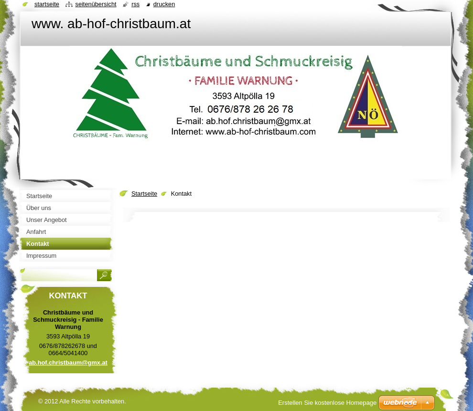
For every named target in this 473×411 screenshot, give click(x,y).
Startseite (144, 193)
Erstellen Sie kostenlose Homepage (327, 402)
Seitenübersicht (95, 4)
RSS (135, 4)
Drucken (164, 4)
